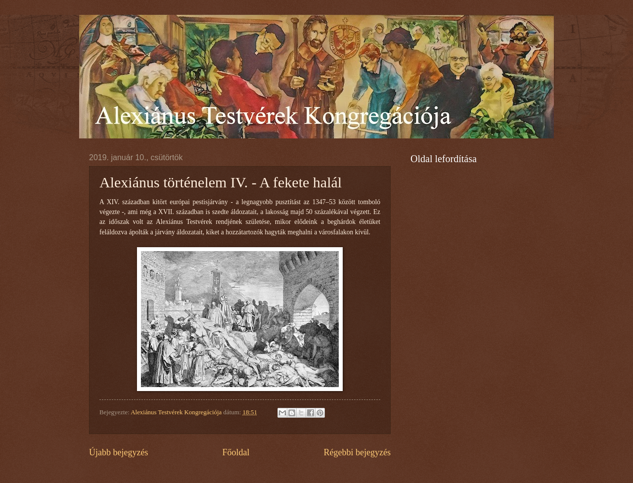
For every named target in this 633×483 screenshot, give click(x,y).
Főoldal (235, 452)
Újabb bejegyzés (118, 452)
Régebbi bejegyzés (357, 452)
